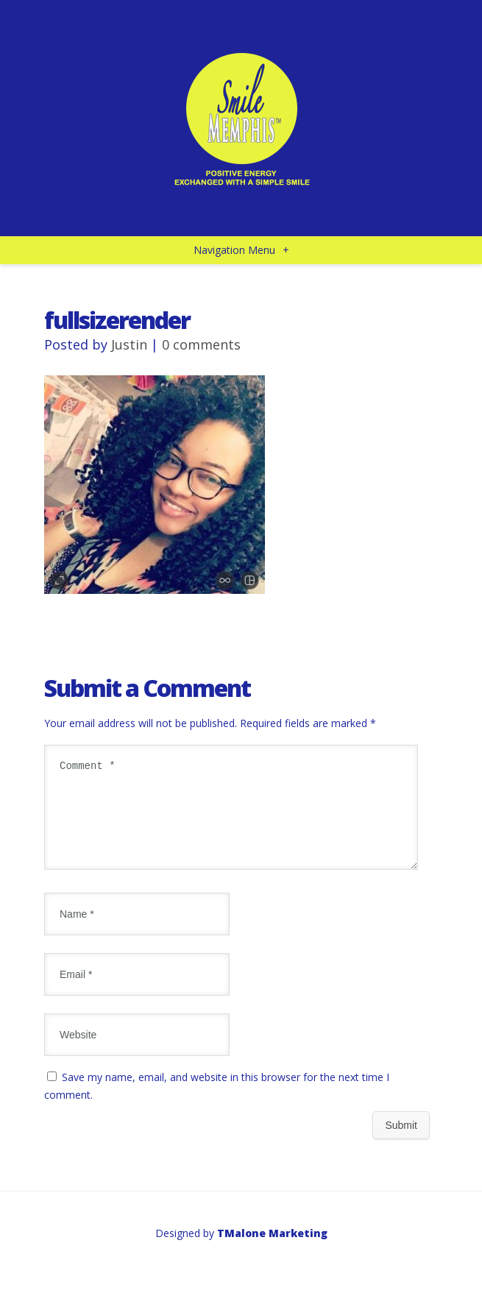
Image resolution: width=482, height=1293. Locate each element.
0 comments (201, 344)
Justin (129, 344)
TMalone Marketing (272, 1251)
